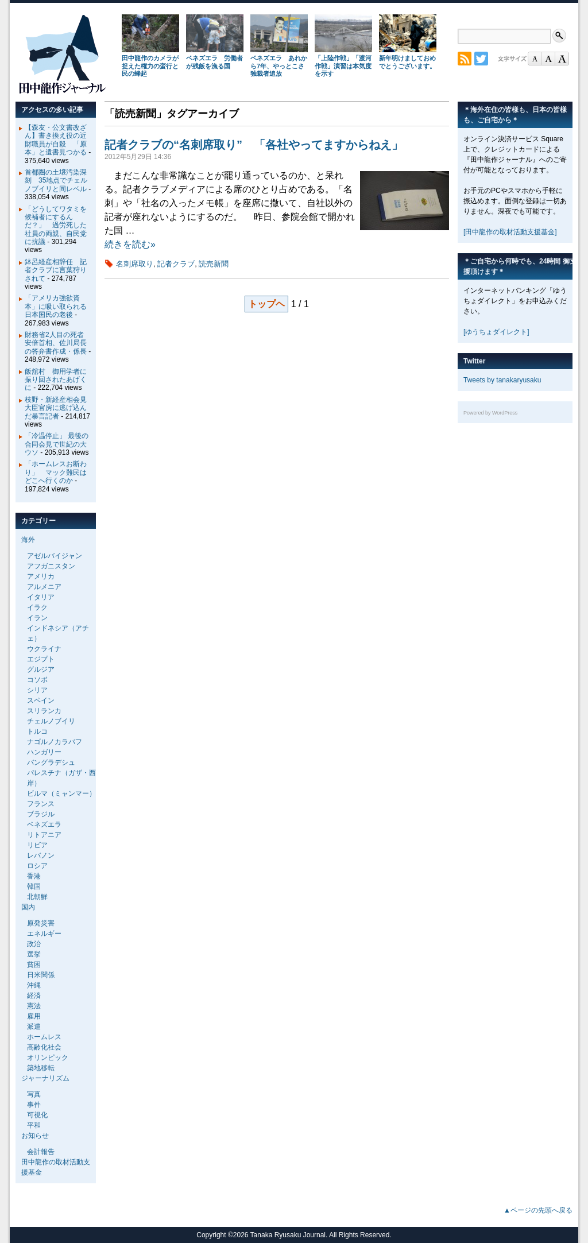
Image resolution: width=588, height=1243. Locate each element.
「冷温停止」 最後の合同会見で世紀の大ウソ (56, 444)
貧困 (34, 965)
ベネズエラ (44, 824)
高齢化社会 (44, 1047)
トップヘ (266, 304)
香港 (34, 876)
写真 (34, 1094)
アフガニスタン (51, 566)
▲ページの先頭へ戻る (538, 1210)
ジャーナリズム (45, 1078)
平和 (34, 1125)
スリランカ (44, 711)
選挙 (34, 954)
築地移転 (41, 1068)
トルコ (37, 731)
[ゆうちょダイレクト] (496, 332)
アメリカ (41, 576)
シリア (37, 690)
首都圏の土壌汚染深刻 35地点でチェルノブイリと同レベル (56, 180)
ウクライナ (44, 649)
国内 (28, 907)
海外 (28, 540)
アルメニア (44, 587)
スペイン (41, 700)
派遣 (34, 1027)
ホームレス (44, 1037)
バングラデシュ (51, 762)
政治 (34, 944)
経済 (34, 996)
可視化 (37, 1115)
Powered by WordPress (490, 413)
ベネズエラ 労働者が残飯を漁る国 (214, 62)
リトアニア (44, 835)
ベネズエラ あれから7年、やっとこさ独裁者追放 (278, 66)
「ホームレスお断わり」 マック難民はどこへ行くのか (56, 472)
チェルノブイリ (51, 721)
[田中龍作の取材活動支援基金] (510, 232)
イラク (37, 607)
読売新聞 (214, 264)
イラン (37, 618)
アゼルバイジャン (54, 556)
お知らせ (35, 1136)
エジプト (41, 659)
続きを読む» (130, 244)
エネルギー (44, 934)
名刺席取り (134, 264)
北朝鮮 (37, 897)
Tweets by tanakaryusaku (502, 380)
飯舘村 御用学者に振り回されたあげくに (56, 379)
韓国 (34, 886)
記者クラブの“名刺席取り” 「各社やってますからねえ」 (254, 144)
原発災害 (41, 923)
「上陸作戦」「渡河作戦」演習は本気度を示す (343, 66)
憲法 (34, 1006)
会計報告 (41, 1152)
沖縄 (34, 985)
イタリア (41, 597)
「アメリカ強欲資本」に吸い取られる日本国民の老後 (56, 306)
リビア (37, 845)
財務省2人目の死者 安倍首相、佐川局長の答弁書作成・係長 (58, 343)
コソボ (37, 680)
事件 (34, 1105)
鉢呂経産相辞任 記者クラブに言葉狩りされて (56, 270)
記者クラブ (176, 264)
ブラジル (41, 814)
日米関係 (41, 975)
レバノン (41, 855)
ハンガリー (44, 752)
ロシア (37, 866)
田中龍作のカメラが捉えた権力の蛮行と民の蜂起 (150, 66)
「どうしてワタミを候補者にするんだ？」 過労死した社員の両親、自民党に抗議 (56, 225)
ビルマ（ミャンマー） (61, 793)
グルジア (41, 669)
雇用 (34, 1016)
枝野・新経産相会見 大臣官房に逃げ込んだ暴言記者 (59, 408)
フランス (41, 804)
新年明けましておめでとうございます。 (407, 62)
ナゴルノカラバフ (54, 742)
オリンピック (47, 1058)
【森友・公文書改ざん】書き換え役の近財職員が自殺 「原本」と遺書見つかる (56, 139)
